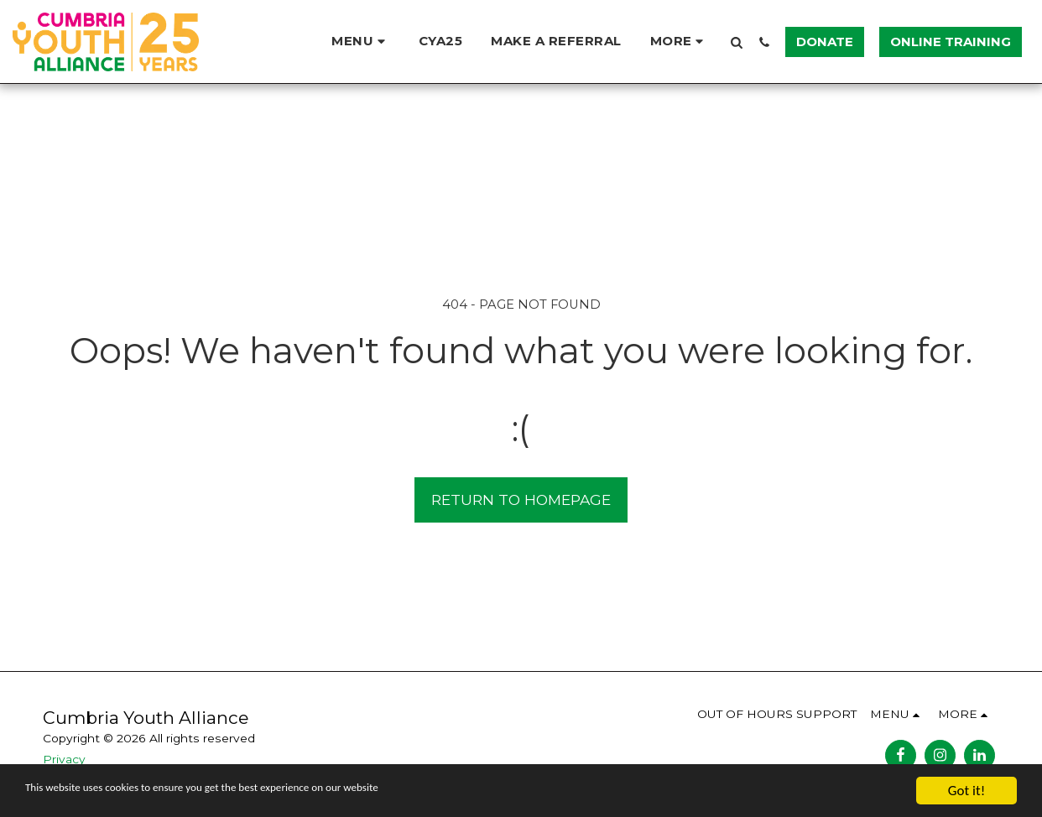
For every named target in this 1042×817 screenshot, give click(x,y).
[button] (361, 41)
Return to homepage (521, 499)
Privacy (64, 759)
